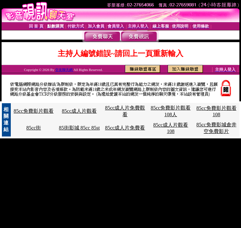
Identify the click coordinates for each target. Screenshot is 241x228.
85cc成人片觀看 (79, 111)
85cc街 (33, 127)
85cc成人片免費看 (125, 127)
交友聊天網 (64, 70)
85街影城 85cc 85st (79, 127)
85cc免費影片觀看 (34, 111)
